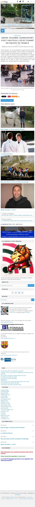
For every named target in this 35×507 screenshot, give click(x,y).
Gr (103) (3, 412)
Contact (2, 498)
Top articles (29, 497)
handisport (17, 35)
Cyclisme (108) (5, 411)
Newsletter (4, 380)
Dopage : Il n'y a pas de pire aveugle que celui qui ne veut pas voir (17, 373)
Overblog (17, 494)
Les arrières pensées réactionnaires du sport (13, 375)
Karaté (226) (4, 397)
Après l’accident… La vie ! (8, 444)
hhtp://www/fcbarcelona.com (8, 338)
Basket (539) (4, 393)
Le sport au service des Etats (9, 378)
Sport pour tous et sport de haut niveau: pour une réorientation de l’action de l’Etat (15, 382)
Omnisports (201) (6, 399)
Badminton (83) (5, 415)
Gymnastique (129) (6, 406)
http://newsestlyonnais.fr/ (7, 322)
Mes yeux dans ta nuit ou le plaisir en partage (14, 439)
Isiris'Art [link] (11, 312)
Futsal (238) (4, 396)
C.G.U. (16, 498)
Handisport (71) (5, 418)
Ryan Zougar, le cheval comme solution (13, 427)
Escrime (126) (4, 408)
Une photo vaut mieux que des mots (11, 384)
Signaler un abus (9, 498)
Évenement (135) (5, 405)
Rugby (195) (4, 400)
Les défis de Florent (7, 433)
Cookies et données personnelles (26, 498)
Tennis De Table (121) (7, 409)
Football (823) (4, 390)
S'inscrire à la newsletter (7, 100)
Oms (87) (3, 414)
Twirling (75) (4, 417)
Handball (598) (5, 391)
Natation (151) (5, 402)
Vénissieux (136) (5, 403)
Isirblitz (27, 312)
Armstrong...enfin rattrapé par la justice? (12, 371)
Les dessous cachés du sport (9, 377)
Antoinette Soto (12, 497)
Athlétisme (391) (5, 394)
